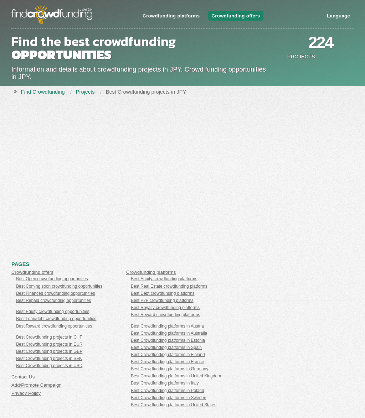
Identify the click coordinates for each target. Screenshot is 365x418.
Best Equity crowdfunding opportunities (52, 311)
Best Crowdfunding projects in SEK (49, 358)
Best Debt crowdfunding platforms (162, 293)
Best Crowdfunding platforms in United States (173, 404)
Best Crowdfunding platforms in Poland (167, 390)
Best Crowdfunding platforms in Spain (166, 347)
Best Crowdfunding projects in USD (49, 365)
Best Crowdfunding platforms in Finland (168, 354)
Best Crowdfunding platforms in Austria (167, 326)
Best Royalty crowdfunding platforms (165, 307)
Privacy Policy (26, 393)
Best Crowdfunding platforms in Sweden (168, 397)
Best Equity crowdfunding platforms (164, 278)
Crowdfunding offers (235, 16)
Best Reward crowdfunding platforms (165, 314)
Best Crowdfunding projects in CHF (49, 337)
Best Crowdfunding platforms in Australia (169, 333)
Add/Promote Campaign (36, 385)
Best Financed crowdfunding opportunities (55, 293)
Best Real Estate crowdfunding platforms (169, 286)
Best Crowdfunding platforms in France (167, 361)
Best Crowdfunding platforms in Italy (165, 383)
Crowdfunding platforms (171, 16)
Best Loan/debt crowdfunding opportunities (56, 318)
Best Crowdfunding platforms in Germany (169, 368)
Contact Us (23, 377)
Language (338, 16)
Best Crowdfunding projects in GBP (49, 351)
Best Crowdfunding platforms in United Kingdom (176, 375)
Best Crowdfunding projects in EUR (49, 344)
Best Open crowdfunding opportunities (52, 278)
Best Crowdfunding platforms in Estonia (168, 340)
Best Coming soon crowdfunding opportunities (59, 286)
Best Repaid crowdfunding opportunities (53, 300)
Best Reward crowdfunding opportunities (54, 326)
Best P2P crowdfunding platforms (162, 300)
